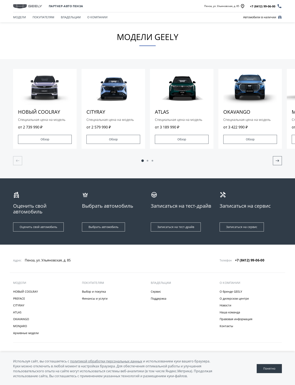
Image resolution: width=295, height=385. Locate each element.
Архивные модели (26, 333)
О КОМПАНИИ (97, 17)
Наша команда (230, 312)
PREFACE (19, 298)
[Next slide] (277, 160)
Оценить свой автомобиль (38, 227)
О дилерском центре (234, 298)
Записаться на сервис (241, 227)
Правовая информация (236, 319)
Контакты (226, 326)
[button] (142, 160)
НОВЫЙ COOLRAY (25, 291)
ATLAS (17, 312)
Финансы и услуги (95, 298)
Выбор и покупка (94, 291)
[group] (45, 109)
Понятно (269, 368)
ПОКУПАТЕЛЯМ (43, 17)
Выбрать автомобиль (103, 227)
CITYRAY (18, 305)
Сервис (156, 291)
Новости (225, 305)
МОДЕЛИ (19, 283)
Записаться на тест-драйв (175, 227)
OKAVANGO (21, 319)
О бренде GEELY (231, 291)
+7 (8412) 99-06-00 (249, 260)
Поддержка (158, 298)
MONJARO (20, 326)
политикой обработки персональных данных (106, 361)
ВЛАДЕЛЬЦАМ (71, 17)
